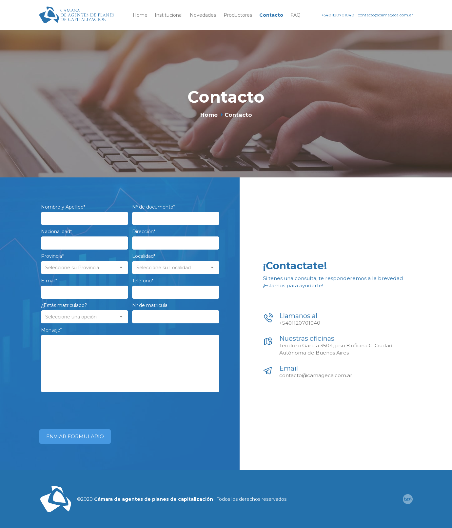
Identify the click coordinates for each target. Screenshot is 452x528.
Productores (238, 15)
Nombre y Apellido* (63, 207)
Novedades (203, 15)
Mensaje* (51, 330)
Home (140, 15)
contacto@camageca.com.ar (385, 14)
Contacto (271, 15)
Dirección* (143, 231)
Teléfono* (142, 281)
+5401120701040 (338, 14)
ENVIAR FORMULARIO (75, 436)
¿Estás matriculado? (64, 305)
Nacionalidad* (56, 231)
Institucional (169, 15)
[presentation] (91, 408)
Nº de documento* (153, 207)
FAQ (295, 15)
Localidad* (143, 256)
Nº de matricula (149, 305)
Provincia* (52, 256)
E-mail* (49, 281)
